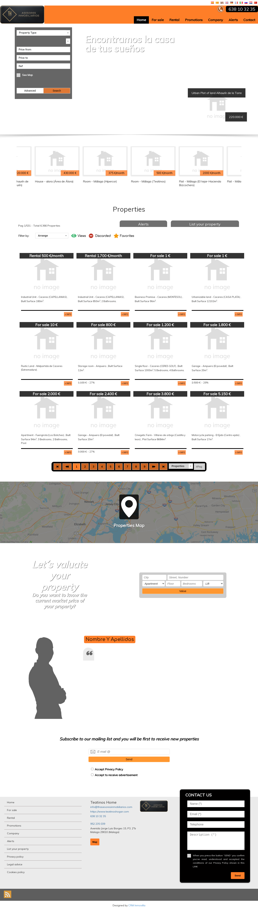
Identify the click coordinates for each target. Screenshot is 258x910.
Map (94, 842)
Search (57, 90)
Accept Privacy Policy (109, 769)
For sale (158, 20)
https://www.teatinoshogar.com (109, 811)
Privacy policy (15, 856)
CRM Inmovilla (136, 905)
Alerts (233, 20)
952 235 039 (97, 823)
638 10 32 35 (98, 816)
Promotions (194, 20)
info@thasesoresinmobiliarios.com (111, 807)
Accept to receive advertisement (116, 775)
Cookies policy (16, 872)
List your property (205, 224)
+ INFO (68, 314)
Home (141, 20)
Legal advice (14, 864)
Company (215, 20)
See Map (27, 75)
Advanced (30, 90)
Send (129, 759)
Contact (249, 20)
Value (182, 591)
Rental (174, 20)
